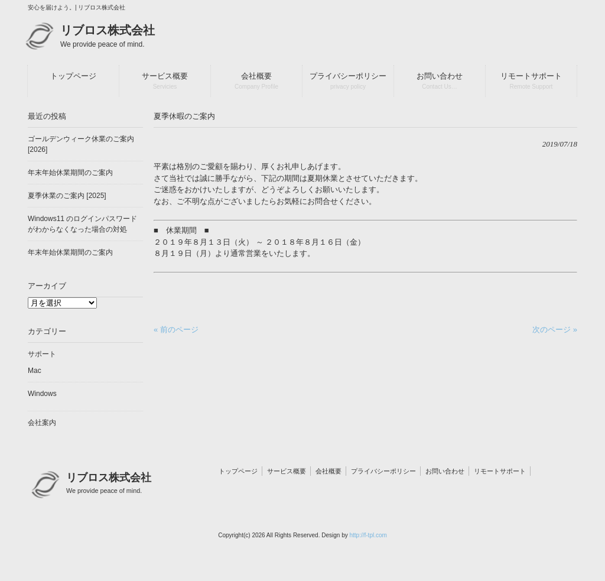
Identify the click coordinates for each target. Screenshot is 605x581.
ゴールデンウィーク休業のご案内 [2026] (81, 144)
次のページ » (554, 329)
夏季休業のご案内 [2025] (67, 195)
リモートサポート (500, 471)
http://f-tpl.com (367, 535)
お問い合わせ (444, 471)
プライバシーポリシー (383, 471)
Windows (42, 394)
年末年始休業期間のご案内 (70, 172)
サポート (42, 354)
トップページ (238, 471)
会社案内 (42, 422)
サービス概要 (286, 471)
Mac (34, 370)
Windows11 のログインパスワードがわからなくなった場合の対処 (82, 224)
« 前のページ (176, 329)
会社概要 (328, 471)
